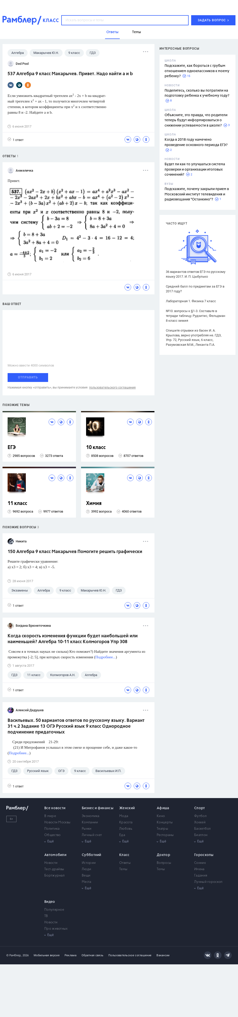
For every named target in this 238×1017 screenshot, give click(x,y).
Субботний (91, 855)
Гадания (200, 875)
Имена (199, 869)
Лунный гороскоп (208, 882)
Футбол (200, 816)
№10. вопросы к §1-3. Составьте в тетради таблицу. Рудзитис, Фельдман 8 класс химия (195, 315)
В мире (50, 816)
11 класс (17, 503)
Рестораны (165, 835)
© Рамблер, (14, 955)
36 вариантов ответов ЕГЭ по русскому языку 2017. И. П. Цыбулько (195, 274)
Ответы (125, 863)
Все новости (54, 808)
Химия (94, 503)
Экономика (91, 816)
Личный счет (92, 835)
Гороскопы (204, 855)
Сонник (200, 863)
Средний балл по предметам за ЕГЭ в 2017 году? (195, 288)
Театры (162, 828)
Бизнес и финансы (97, 808)
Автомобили (55, 855)
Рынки (87, 828)
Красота (125, 822)
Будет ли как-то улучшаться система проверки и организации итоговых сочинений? (195, 169)
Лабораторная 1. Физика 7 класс (191, 301)
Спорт (199, 808)
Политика (51, 828)
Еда (122, 835)
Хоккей (200, 822)
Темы (123, 869)
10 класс (96, 447)
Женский (127, 808)
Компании (90, 822)
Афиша (163, 808)
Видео (49, 902)
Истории (89, 863)
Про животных (56, 928)
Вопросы (164, 863)
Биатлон (200, 835)
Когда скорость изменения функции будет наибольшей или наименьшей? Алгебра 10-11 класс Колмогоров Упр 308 (73, 639)
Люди (86, 869)
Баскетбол (202, 828)
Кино (161, 816)
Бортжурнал (54, 875)
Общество (52, 835)
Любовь (125, 828)
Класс (124, 855)
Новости (50, 863)
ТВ (46, 916)
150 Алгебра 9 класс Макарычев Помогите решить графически (75, 552)
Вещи (86, 875)
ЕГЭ (12, 447)
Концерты (165, 822)
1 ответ (16, 139)
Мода (123, 816)
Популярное (54, 909)
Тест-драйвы (54, 869)
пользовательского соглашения (112, 387)
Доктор (163, 855)
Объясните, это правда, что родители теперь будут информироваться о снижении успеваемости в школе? (196, 120)
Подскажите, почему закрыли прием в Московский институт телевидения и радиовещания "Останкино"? (197, 194)
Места (86, 882)
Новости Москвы (57, 822)
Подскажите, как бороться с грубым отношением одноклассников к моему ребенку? (197, 71)
